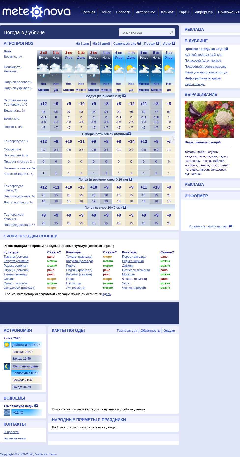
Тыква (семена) (15, 274)
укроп (204, 169)
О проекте (11, 432)
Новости (123, 12)
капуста (190, 156)
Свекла (9, 279)
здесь (107, 294)
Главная (88, 12)
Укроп (126, 283)
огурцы (213, 152)
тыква (206, 161)
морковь (191, 165)
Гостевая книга (15, 438)
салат (224, 165)
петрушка (192, 169)
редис (223, 156)
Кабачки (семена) (79, 274)
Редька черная (133, 261)
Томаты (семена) (16, 256)
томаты (190, 152)
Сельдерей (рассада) (19, 287)
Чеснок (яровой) (134, 287)
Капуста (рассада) (79, 261)
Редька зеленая (15, 265)
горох (215, 165)
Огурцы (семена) (16, 270)
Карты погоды (195, 84)
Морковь (128, 274)
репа (201, 156)
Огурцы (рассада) (79, 270)
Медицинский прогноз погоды (206, 72)
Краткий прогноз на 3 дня (203, 54)
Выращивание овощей (203, 142)
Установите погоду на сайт (208, 226)
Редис (70, 265)
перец (201, 152)
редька (212, 156)
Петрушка (73, 283)
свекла (204, 165)
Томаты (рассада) (79, 256)
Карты (184, 12)
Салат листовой (16, 283)
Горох (70, 279)
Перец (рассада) (134, 256)
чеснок (196, 174)
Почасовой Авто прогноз (203, 60)
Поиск (105, 12)
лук (187, 174)
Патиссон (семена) (136, 270)
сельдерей (218, 169)
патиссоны (192, 161)
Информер (203, 12)
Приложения (229, 12)
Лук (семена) (75, 287)
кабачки (218, 161)
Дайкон (127, 265)
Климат (167, 12)
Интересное (145, 12)
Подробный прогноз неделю (205, 66)
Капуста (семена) (16, 261)
